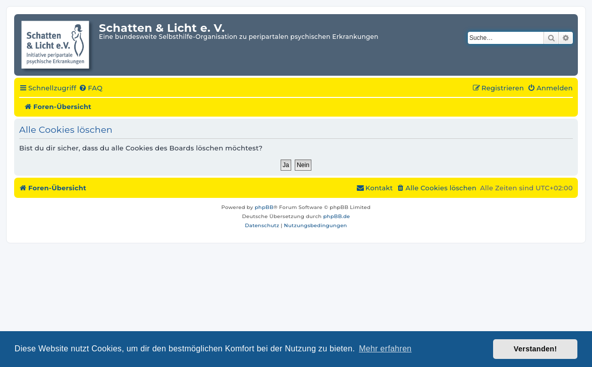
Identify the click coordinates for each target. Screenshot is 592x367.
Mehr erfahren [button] (385, 348)
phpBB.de (336, 216)
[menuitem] (90, 88)
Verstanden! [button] (535, 349)
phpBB (264, 207)
